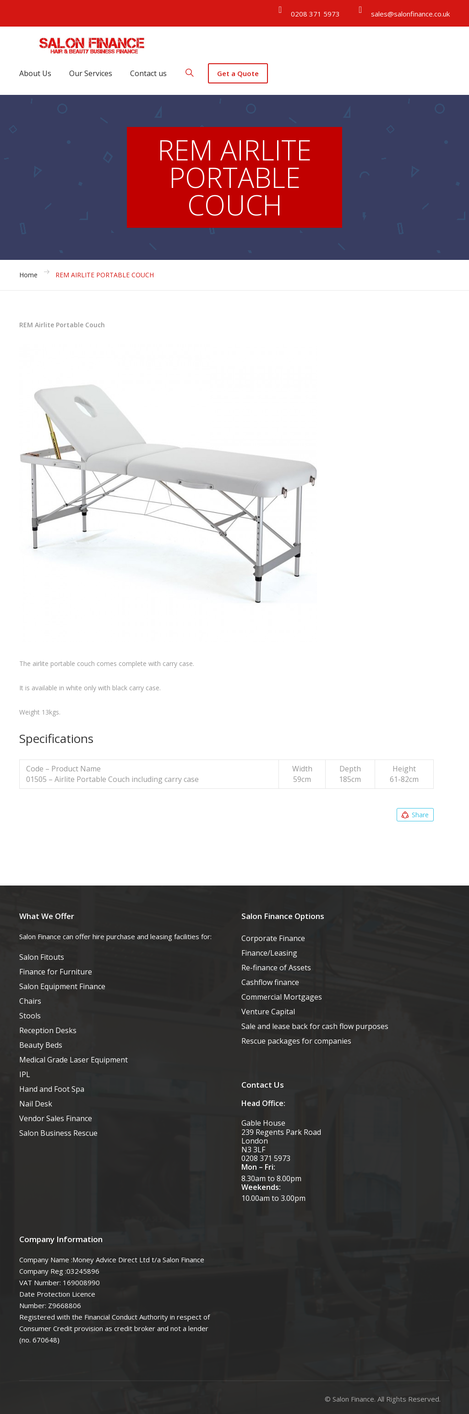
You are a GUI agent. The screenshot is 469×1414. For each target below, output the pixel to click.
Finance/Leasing (269, 953)
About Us (35, 73)
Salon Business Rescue (58, 1133)
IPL (24, 1074)
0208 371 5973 (315, 13)
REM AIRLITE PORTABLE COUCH (104, 274)
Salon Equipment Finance (62, 986)
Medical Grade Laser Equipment (73, 1060)
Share (414, 815)
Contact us (148, 73)
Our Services (90, 73)
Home (28, 274)
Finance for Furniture (55, 972)
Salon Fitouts (41, 957)
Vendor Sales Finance (55, 1118)
